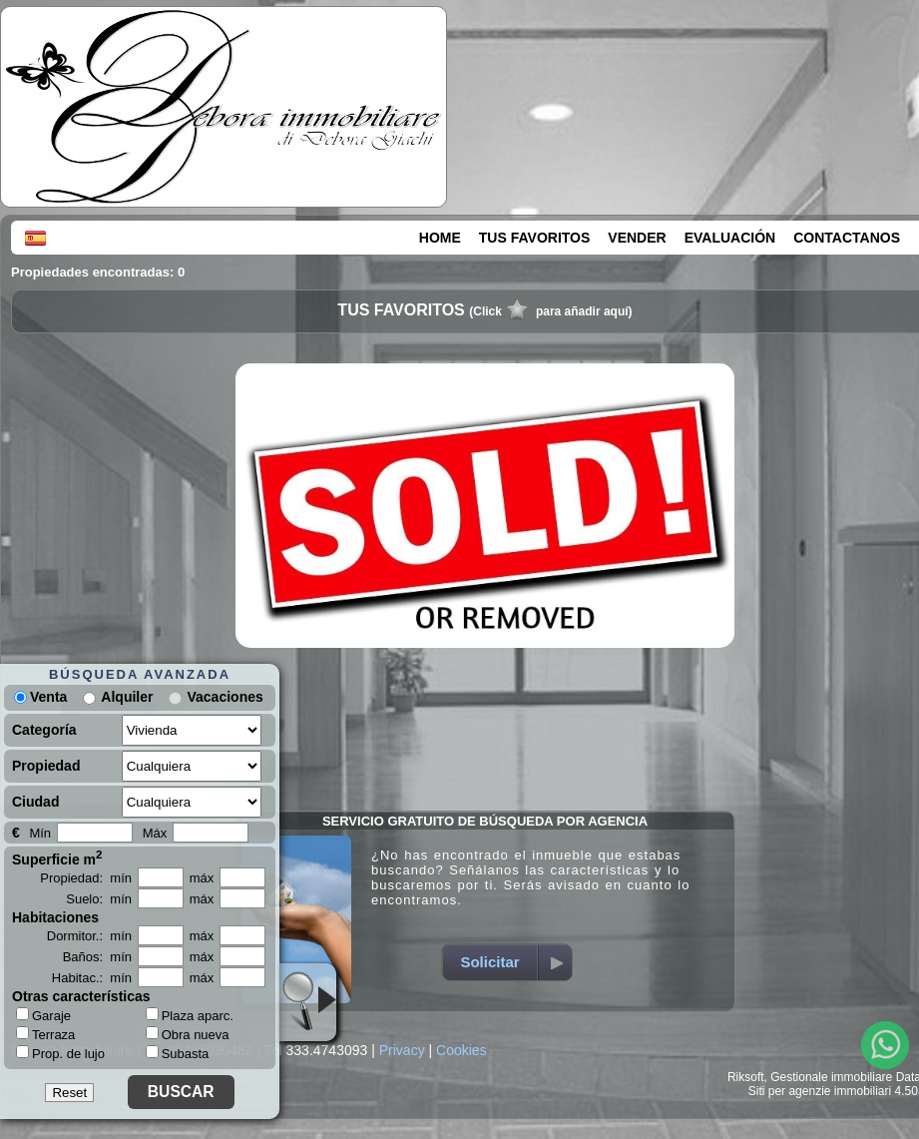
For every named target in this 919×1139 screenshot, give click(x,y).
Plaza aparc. (189, 1015)
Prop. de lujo (60, 1053)
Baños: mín (97, 956)
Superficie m (57, 857)
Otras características (81, 996)
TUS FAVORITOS (535, 238)
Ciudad (35, 802)
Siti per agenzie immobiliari (819, 1091)
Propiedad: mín (86, 877)
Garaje (43, 1015)
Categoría (44, 730)
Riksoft (745, 1077)
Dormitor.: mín (89, 935)
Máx (155, 833)
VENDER (637, 238)
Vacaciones (224, 697)
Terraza (45, 1034)
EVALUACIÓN (730, 238)
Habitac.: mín (92, 977)
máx (202, 877)
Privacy (402, 1050)
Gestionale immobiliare (831, 1077)
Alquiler (127, 697)
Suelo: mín (99, 898)
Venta (40, 697)
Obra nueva (188, 1034)
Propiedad (46, 766)
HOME (440, 238)
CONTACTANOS (846, 238)
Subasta (178, 1053)
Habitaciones (55, 917)
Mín (40, 833)
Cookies (461, 1050)
